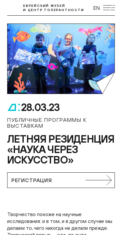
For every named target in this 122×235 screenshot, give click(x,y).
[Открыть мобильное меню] (109, 7)
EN (96, 8)
